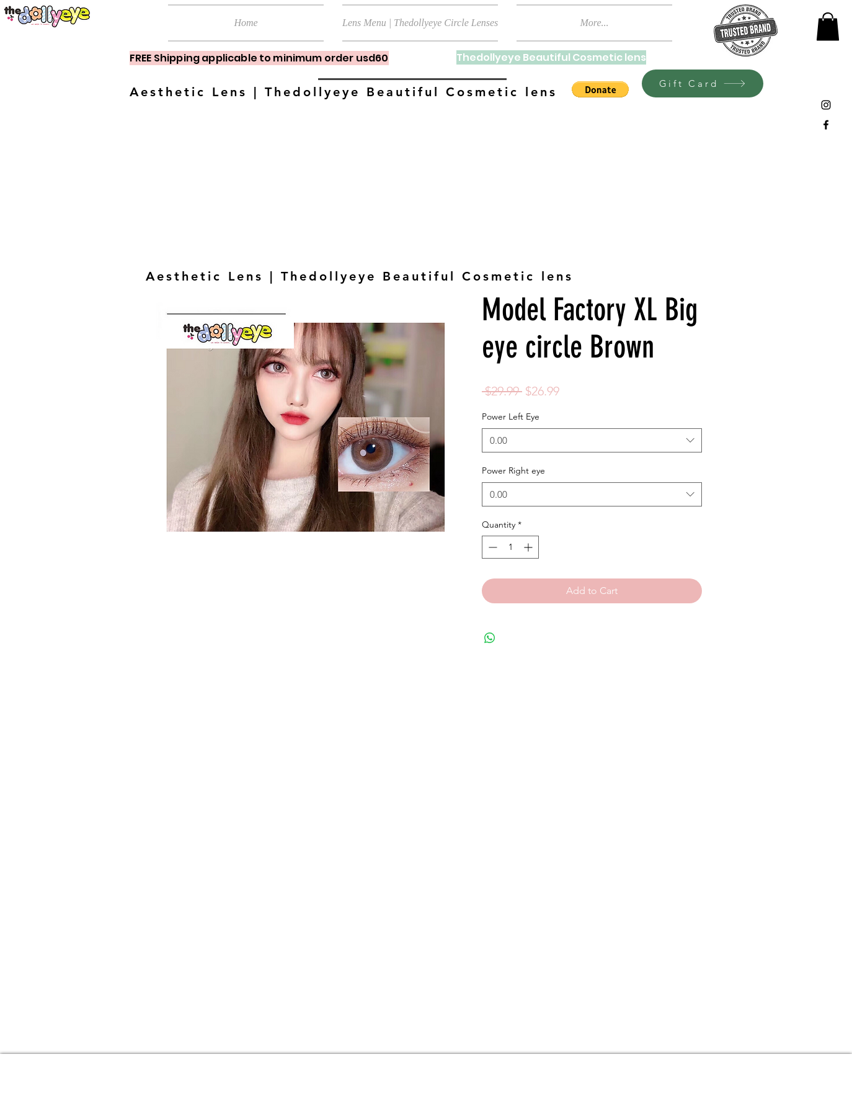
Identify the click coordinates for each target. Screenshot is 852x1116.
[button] (828, 26)
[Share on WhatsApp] (489, 638)
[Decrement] (491, 547)
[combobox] (592, 440)
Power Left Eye (510, 416)
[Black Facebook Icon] (826, 125)
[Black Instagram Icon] (826, 105)
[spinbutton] (510, 547)
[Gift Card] (702, 83)
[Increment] (529, 547)
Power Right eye (513, 470)
